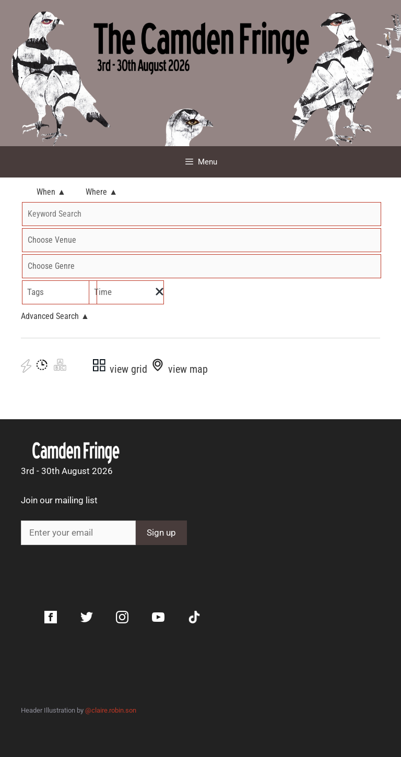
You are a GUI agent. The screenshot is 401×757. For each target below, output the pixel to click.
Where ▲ (101, 192)
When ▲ (51, 192)
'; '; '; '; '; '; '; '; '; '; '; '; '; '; (201, 266)
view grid (119, 369)
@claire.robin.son (110, 710)
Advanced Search (55, 316)
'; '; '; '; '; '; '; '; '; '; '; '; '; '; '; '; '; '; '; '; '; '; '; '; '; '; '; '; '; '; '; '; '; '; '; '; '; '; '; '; (201, 240)
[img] (159, 291)
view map (179, 369)
